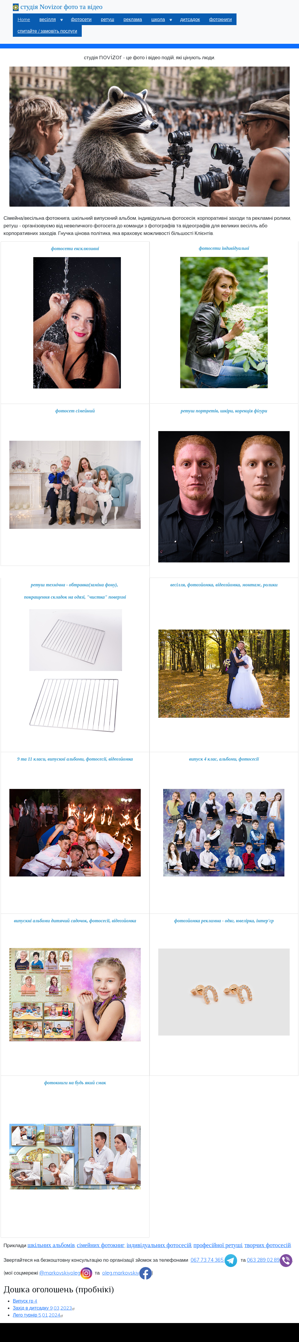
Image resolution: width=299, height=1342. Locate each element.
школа (159, 20)
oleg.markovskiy (127, 1273)
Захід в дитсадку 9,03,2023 (44, 1308)
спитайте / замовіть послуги (47, 31)
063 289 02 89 (270, 1260)
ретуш (107, 19)
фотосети (81, 19)
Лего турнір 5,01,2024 (39, 1315)
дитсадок (190, 19)
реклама (133, 19)
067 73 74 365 (214, 1260)
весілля (49, 20)
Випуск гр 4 (25, 1301)
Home (24, 19)
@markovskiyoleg (66, 1273)
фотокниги (220, 19)
